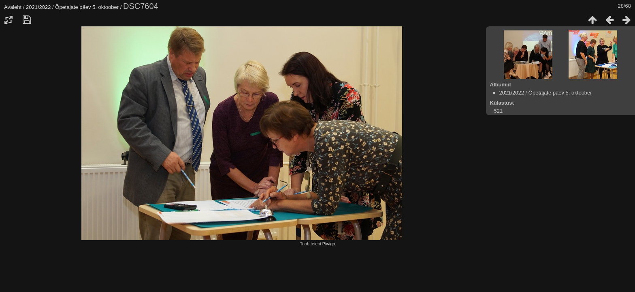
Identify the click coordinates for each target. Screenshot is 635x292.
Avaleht (12, 7)
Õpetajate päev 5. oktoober (87, 7)
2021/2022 (38, 7)
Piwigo (328, 243)
